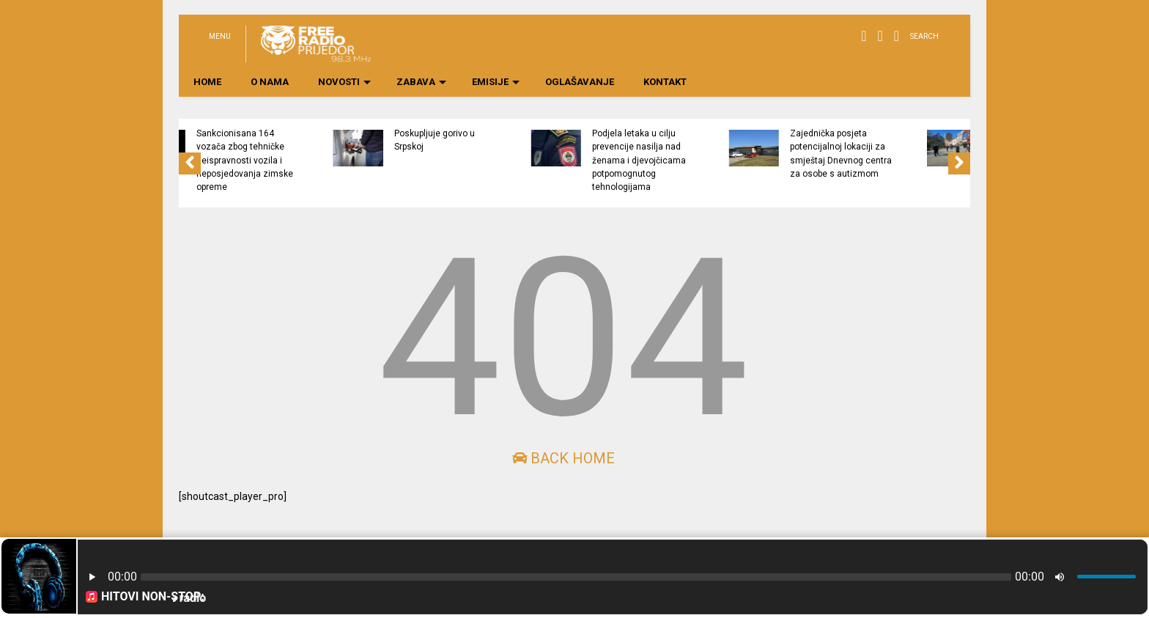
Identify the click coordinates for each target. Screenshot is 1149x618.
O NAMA (270, 81)
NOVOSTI (344, 81)
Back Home (563, 458)
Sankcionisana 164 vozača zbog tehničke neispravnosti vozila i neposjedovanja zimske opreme (308, 160)
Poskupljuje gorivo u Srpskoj (498, 140)
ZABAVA (421, 81)
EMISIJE (496, 81)
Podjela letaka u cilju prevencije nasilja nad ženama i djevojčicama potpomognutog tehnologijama (703, 160)
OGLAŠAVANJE (579, 81)
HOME (207, 81)
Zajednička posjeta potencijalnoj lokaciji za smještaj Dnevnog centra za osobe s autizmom (905, 153)
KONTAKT (665, 81)
